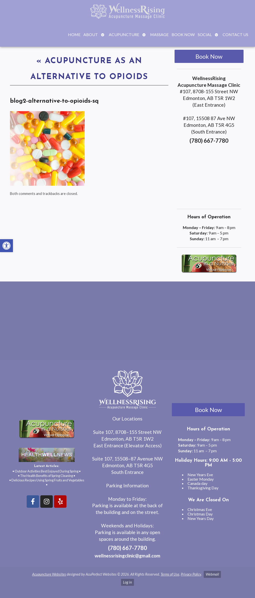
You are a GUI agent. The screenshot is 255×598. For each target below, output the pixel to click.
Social (205, 34)
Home (74, 34)
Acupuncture (124, 34)
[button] (6, 245)
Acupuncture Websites (49, 574)
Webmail (212, 574)
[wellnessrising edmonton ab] (127, 322)
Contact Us (235, 34)
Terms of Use (170, 574)
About (90, 34)
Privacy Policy (191, 574)
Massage (159, 34)
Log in (127, 582)
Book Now (183, 34)
